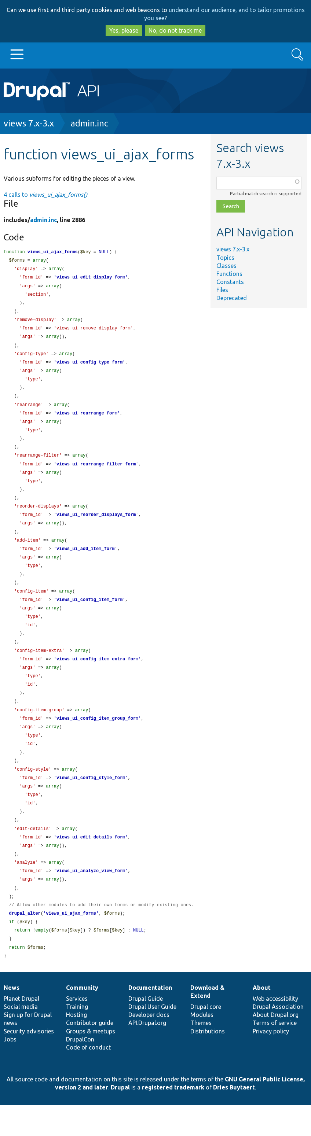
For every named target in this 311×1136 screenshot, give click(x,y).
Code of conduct (88, 1078)
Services (77, 1029)
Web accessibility (275, 1029)
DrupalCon (80, 1070)
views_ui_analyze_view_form (90, 898)
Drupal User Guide (152, 1037)
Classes (226, 265)
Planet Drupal (21, 1029)
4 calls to (45, 194)
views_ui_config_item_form (89, 615)
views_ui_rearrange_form (86, 420)
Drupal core (205, 1037)
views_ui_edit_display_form (90, 279)
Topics (225, 257)
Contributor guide (89, 1053)
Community (82, 1018)
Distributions (207, 1062)
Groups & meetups (90, 1062)
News (11, 1018)
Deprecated (231, 298)
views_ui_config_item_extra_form (97, 677)
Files (222, 290)
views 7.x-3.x (29, 123)
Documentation (150, 1018)
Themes (201, 1053)
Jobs (10, 1070)
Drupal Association (278, 1037)
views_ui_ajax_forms (53, 252)
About (262, 1018)
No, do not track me (175, 30)
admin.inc (89, 123)
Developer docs (148, 1045)
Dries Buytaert (234, 1118)
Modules (201, 1045)
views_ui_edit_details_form (90, 863)
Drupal (120, 1118)
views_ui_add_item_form (85, 562)
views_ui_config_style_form (90, 801)
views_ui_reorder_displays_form (96, 526)
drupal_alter (24, 942)
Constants (230, 282)
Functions (229, 273)
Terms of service (275, 1053)
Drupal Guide (145, 1029)
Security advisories (29, 1062)
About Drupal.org (276, 1045)
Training (77, 1037)
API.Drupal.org (147, 1053)
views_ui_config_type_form (89, 367)
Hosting (76, 1045)
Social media (21, 1037)
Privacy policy (271, 1062)
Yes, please (123, 30)
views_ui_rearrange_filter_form (96, 474)
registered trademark (173, 1118)
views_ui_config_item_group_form (97, 739)
